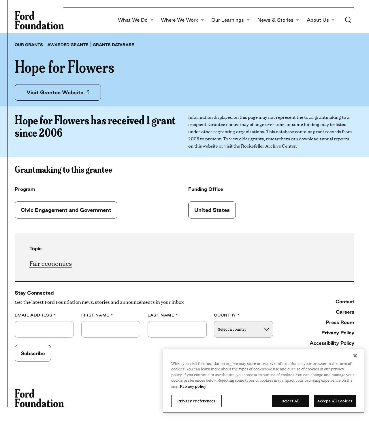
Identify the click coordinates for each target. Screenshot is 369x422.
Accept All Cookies (335, 401)
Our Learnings (230, 20)
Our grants (29, 44)
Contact (345, 301)
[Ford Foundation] (39, 20)
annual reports (334, 138)
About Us (321, 20)
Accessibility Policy (332, 343)
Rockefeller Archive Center (268, 145)
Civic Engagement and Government (66, 210)
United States (212, 210)
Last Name (163, 315)
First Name (97, 315)
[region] (263, 381)
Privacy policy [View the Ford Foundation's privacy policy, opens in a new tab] (193, 386)
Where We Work (182, 20)
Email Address (35, 315)
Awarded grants (68, 44)
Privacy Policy (337, 332)
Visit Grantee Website (58, 92)
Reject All (290, 401)
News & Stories (278, 20)
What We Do (136, 20)
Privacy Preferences (196, 401)
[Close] (355, 355)
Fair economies (50, 263)
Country (227, 315)
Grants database (113, 44)
